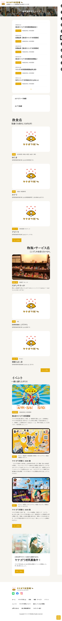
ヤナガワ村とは (22, 599)
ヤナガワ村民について (25, 604)
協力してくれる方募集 (39, 604)
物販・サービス (38, 599)
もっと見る (17, 240)
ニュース (14, 604)
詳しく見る (19, 575)
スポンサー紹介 (37, 608)
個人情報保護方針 (26, 608)
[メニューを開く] (58, 617)
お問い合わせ (15, 608)
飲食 (30, 599)
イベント (46, 599)
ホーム (13, 599)
